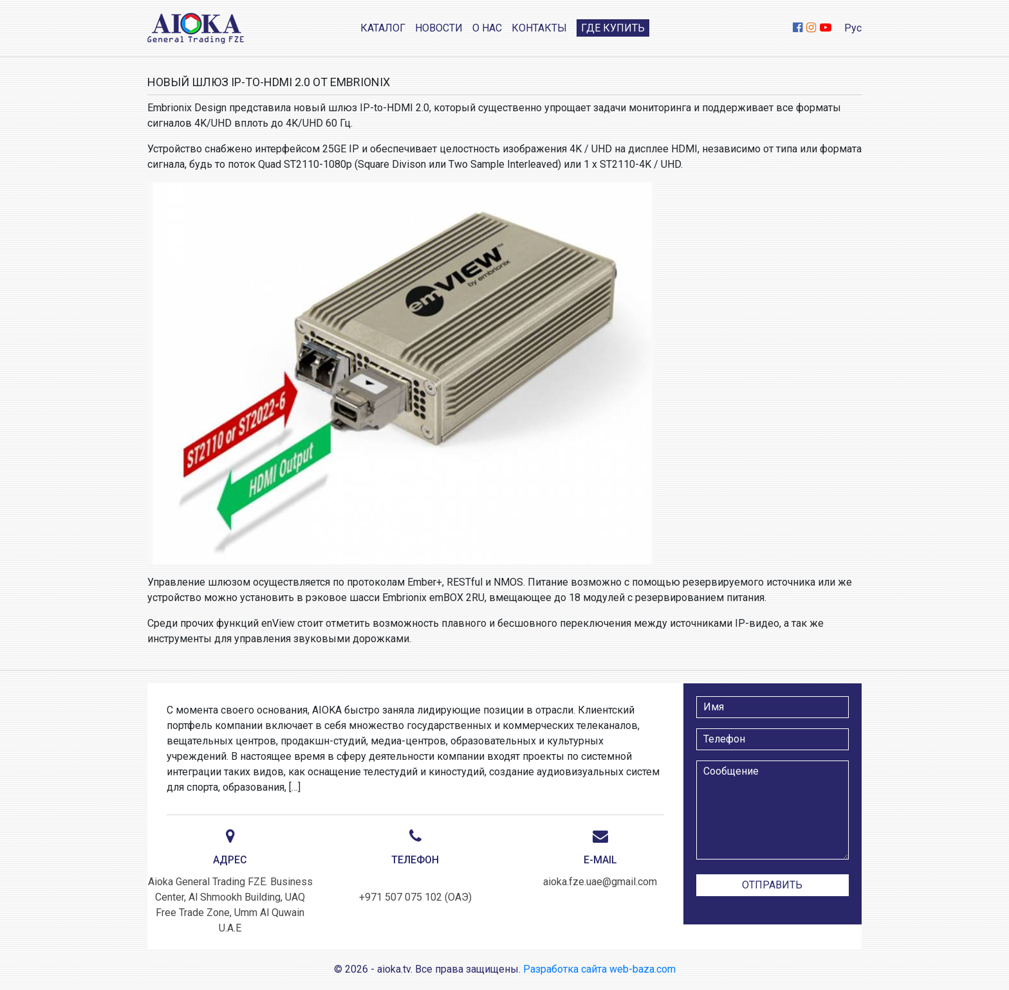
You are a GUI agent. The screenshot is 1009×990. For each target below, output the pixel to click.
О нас (487, 28)
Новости (439, 28)
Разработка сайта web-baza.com (599, 969)
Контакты (539, 28)
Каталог (382, 28)
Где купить (613, 28)
